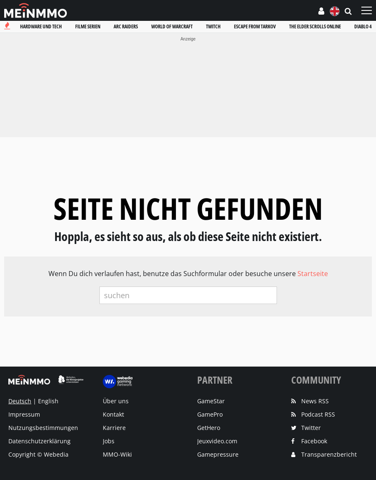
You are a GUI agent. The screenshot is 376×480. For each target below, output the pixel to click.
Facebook (314, 441)
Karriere (114, 428)
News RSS (315, 401)
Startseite (312, 273)
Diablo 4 (363, 26)
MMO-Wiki (117, 454)
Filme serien (87, 26)
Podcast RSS (318, 414)
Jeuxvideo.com (217, 441)
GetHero (208, 428)
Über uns (116, 401)
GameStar (211, 401)
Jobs (108, 441)
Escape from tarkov (255, 26)
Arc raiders (126, 26)
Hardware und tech (41, 26)
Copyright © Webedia (38, 454)
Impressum (24, 414)
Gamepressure (218, 454)
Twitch (213, 26)
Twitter (311, 428)
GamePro (210, 414)
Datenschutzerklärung (39, 441)
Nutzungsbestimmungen (43, 428)
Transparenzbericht (329, 454)
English (48, 401)
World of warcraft (172, 26)
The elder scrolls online (315, 26)
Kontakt (113, 414)
